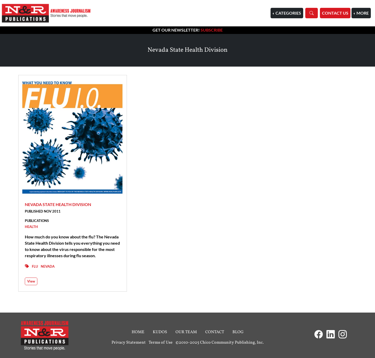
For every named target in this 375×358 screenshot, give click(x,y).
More (362, 12)
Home (138, 332)
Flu (35, 266)
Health (31, 227)
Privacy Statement (129, 342)
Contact (214, 332)
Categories (288, 12)
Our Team (186, 332)
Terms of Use (161, 342)
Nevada (48, 266)
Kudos (160, 332)
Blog (238, 332)
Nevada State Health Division (58, 204)
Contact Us (335, 12)
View (31, 281)
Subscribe (212, 29)
